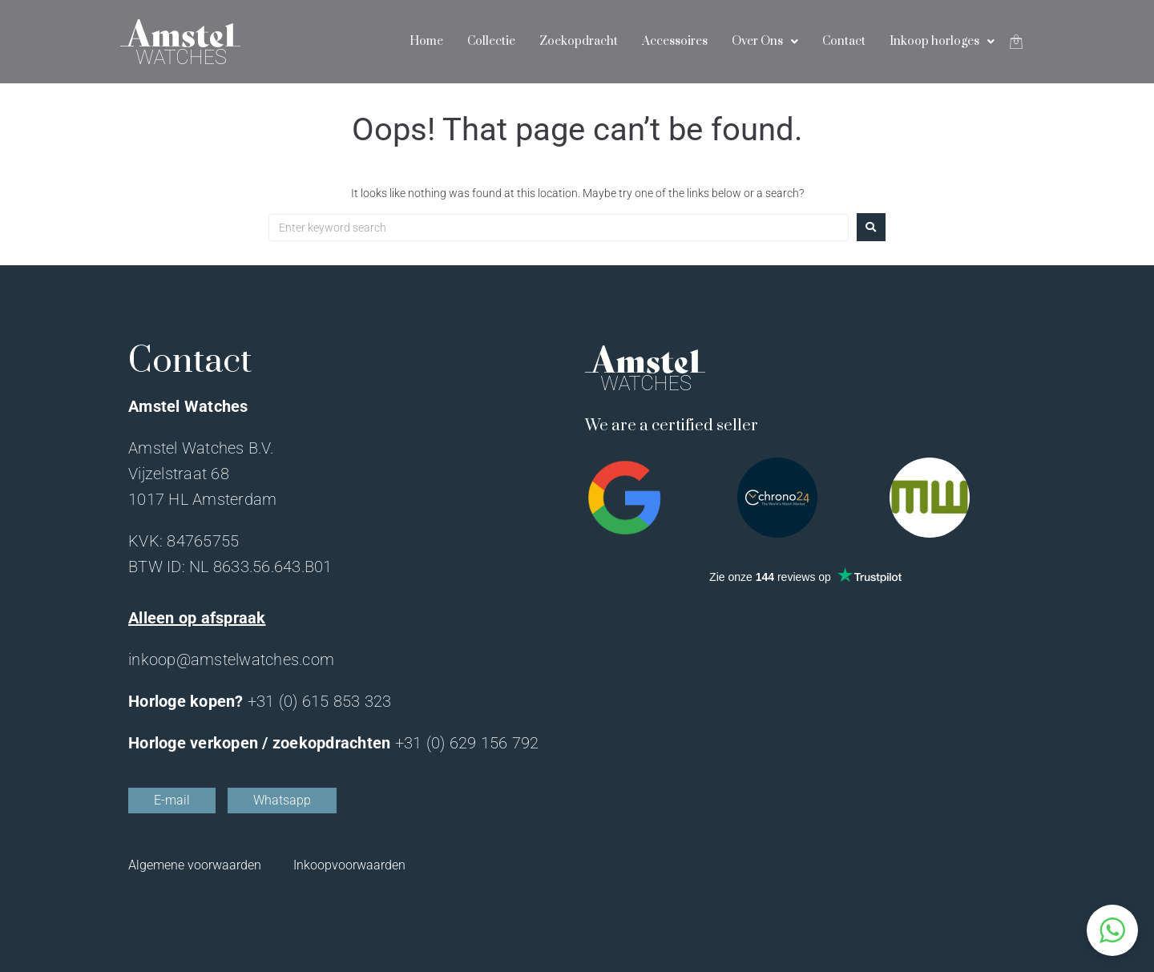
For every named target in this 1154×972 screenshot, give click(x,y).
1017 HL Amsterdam (202, 499)
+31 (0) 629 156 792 (467, 742)
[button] (1112, 930)
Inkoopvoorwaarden (349, 865)
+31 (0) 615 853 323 (320, 701)
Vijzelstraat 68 (178, 473)
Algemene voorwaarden (194, 865)
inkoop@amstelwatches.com (231, 659)
